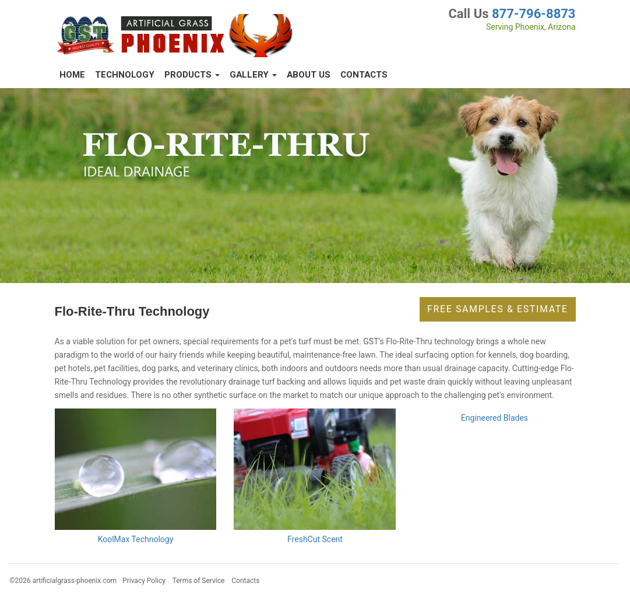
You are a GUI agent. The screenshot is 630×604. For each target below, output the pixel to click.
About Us (308, 74)
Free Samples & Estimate (497, 309)
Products (192, 74)
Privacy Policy (144, 581)
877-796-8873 (534, 13)
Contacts (364, 74)
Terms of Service (199, 581)
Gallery (253, 74)
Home (72, 74)
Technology (124, 74)
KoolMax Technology (136, 539)
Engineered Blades (494, 418)
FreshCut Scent (315, 539)
